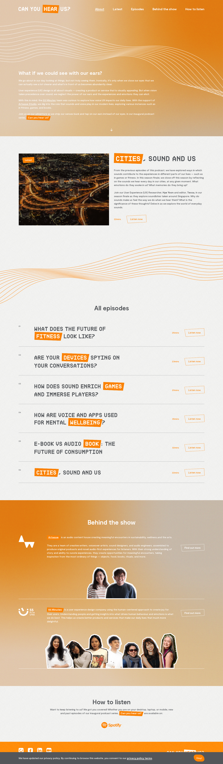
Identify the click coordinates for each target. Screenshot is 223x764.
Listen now (136, 218)
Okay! (199, 758)
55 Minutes (49, 100)
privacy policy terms (139, 758)
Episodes (137, 9)
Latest (117, 9)
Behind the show (165, 9)
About (99, 9)
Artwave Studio (28, 103)
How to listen (194, 9)
